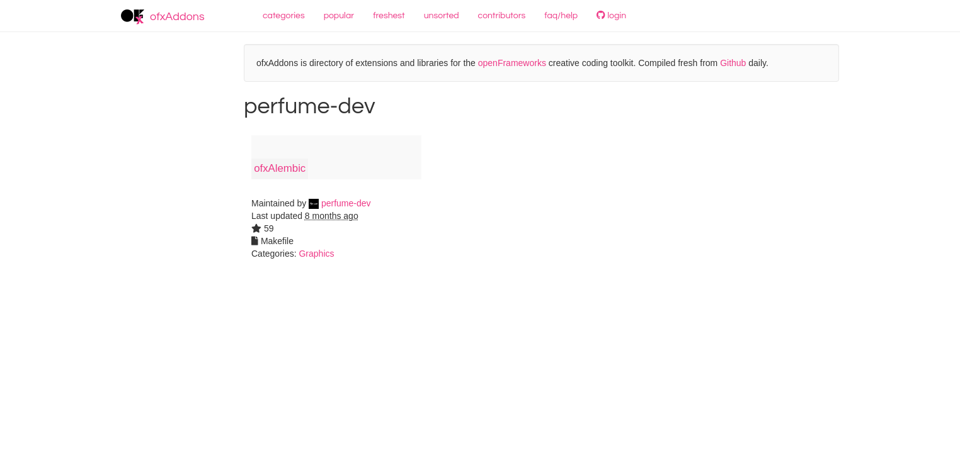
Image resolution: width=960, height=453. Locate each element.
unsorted (441, 15)
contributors (502, 15)
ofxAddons (163, 17)
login (611, 15)
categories (284, 15)
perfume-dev (339, 203)
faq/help (561, 15)
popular (339, 15)
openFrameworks (512, 63)
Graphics (316, 254)
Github (733, 63)
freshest (389, 15)
